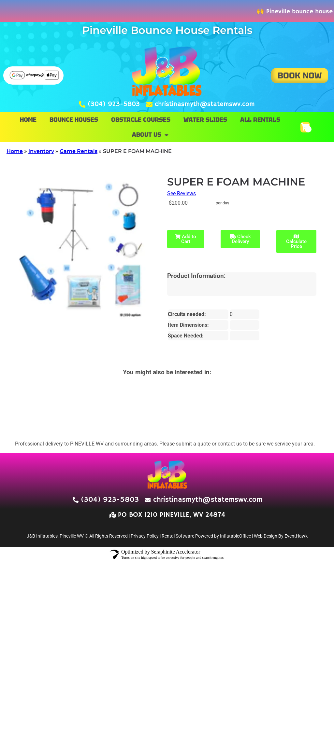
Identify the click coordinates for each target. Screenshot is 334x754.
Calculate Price (296, 241)
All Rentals (260, 120)
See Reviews (181, 193)
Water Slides (205, 120)
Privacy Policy (145, 536)
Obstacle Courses (140, 120)
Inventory (41, 151)
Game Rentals (78, 151)
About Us (150, 135)
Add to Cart (185, 239)
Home (28, 120)
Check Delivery (240, 239)
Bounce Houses (74, 120)
